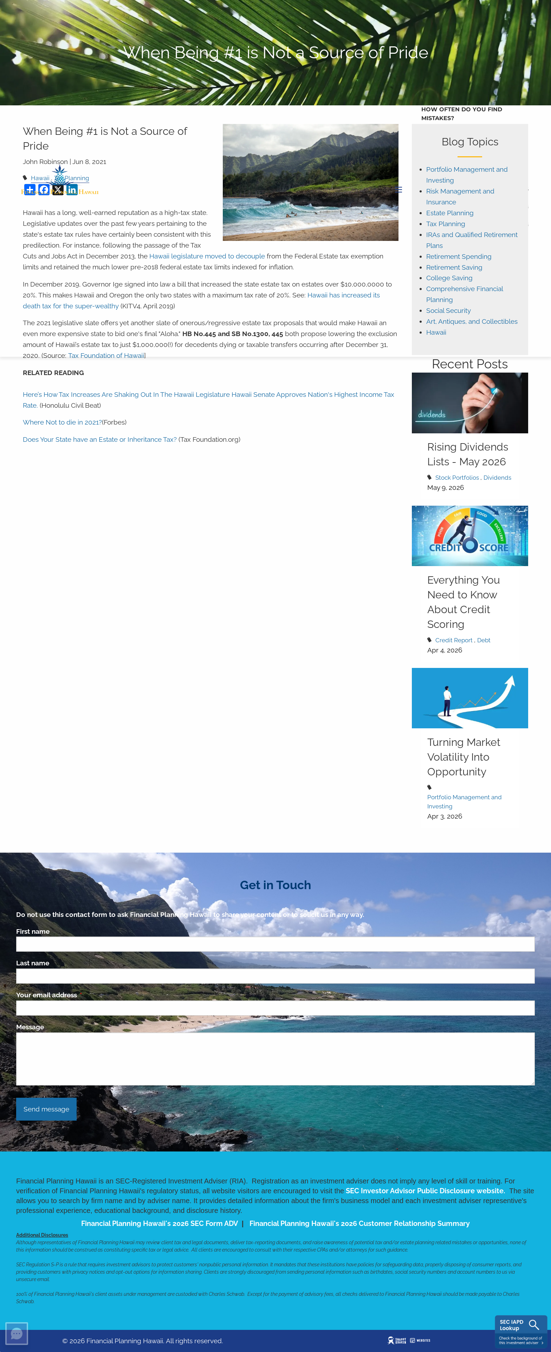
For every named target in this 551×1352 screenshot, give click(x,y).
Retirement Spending (459, 256)
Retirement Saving (454, 267)
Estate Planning (450, 213)
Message (30, 1027)
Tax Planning (445, 224)
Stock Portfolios (457, 477)
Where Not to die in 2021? (62, 422)
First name (33, 931)
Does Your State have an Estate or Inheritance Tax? (100, 439)
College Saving (449, 278)
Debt (484, 640)
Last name (32, 963)
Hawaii (436, 332)
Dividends (497, 477)
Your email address (80, 995)
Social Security (448, 311)
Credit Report (454, 640)
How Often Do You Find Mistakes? (461, 114)
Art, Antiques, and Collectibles (472, 321)
